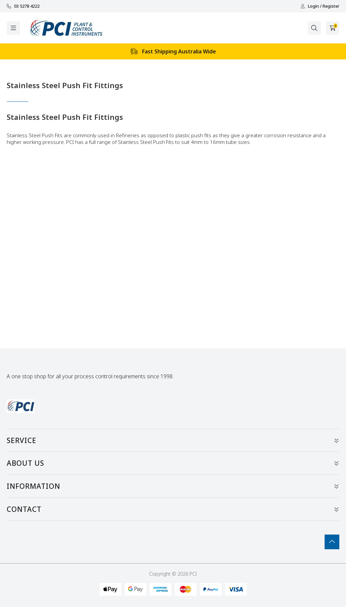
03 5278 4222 (23, 6)
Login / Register (320, 6)
